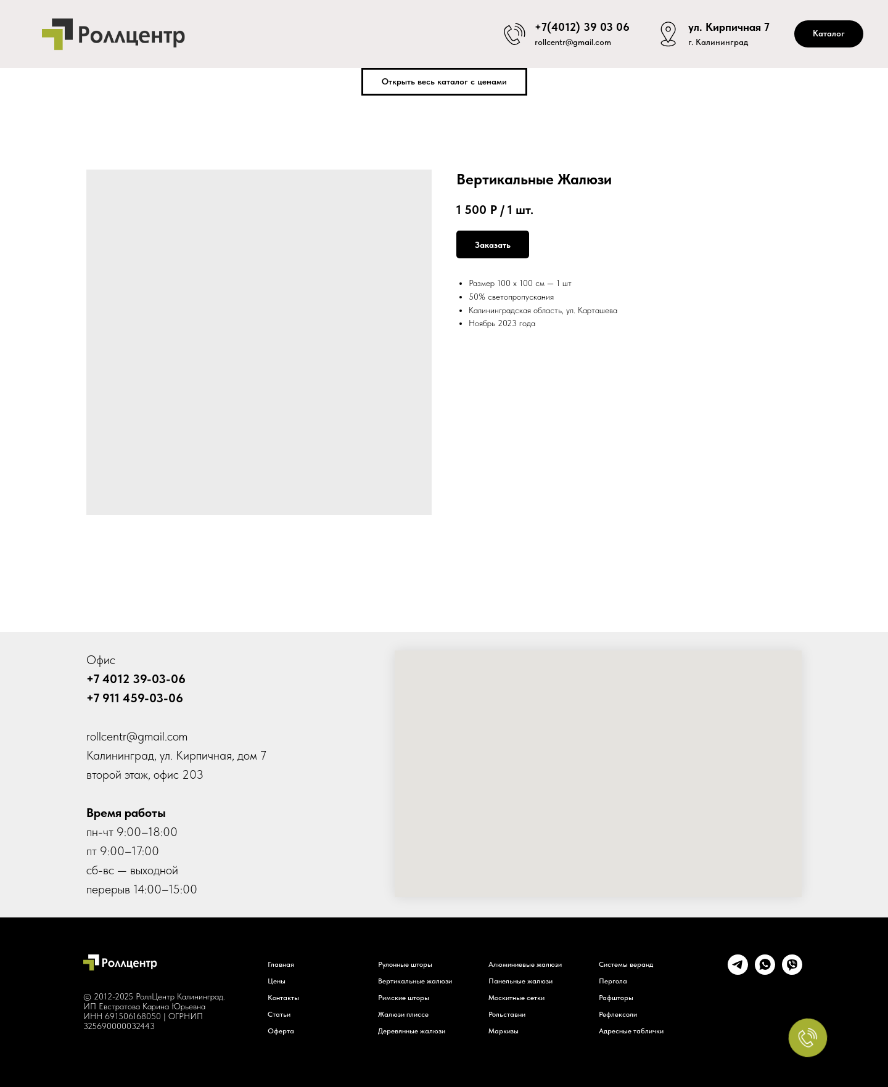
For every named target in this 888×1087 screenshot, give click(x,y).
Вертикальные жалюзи (415, 981)
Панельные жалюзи (520, 981)
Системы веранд (626, 964)
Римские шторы (403, 997)
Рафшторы (616, 997)
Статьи (279, 1014)
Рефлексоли (618, 1014)
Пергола (613, 981)
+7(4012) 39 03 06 (582, 24)
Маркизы (503, 1031)
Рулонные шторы (405, 964)
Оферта (281, 1031)
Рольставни (506, 1014)
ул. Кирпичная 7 (729, 24)
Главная (281, 964)
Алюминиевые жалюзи (525, 964)
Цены (277, 981)
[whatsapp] (765, 971)
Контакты (283, 997)
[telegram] (738, 971)
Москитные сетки (516, 997)
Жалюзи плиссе (403, 1014)
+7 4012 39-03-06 (136, 678)
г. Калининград (718, 43)
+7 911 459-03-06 (134, 698)
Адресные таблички (631, 1031)
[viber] (792, 971)
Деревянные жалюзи (411, 1031)
